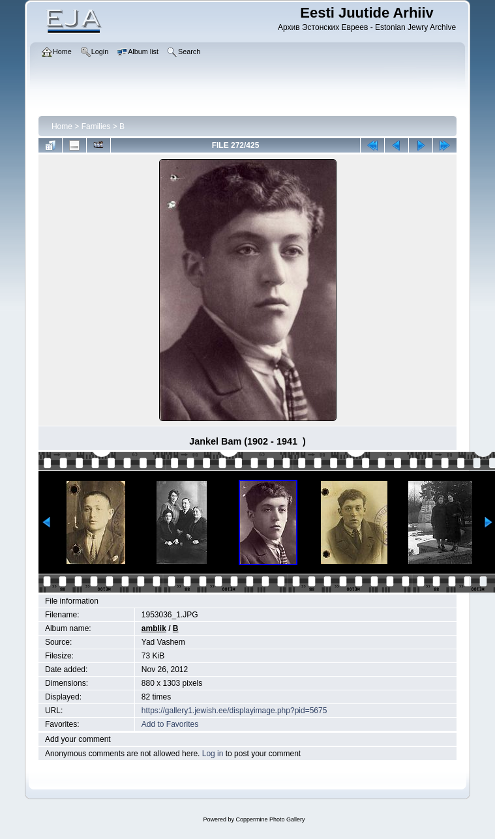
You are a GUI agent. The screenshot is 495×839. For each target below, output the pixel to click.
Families (96, 126)
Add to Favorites (170, 724)
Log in (213, 753)
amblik (154, 628)
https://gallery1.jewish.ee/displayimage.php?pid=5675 (234, 710)
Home (62, 126)
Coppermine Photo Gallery (270, 819)
